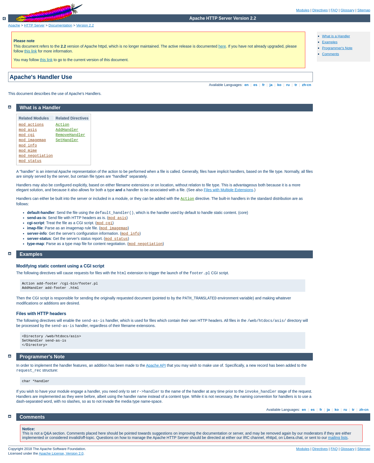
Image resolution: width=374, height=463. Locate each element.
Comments (330, 54)
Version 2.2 (85, 25)
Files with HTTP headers (41, 313)
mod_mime (28, 150)
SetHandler (67, 140)
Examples (329, 42)
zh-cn (306, 85)
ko (279, 85)
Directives (320, 10)
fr (263, 85)
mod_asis (28, 130)
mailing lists (337, 437)
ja (270, 85)
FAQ (334, 10)
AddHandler (67, 130)
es (255, 85)
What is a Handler (336, 36)
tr (296, 85)
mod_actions (31, 125)
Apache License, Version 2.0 (61, 453)
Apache (14, 25)
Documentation (60, 25)
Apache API (156, 365)
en (247, 85)
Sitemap (363, 10)
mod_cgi (27, 135)
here (222, 46)
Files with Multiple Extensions (228, 190)
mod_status (30, 161)
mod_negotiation (36, 156)
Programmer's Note (337, 48)
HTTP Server (34, 25)
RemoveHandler (70, 135)
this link (30, 51)
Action (62, 125)
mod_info (28, 145)
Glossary (347, 10)
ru (288, 85)
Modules (302, 10)
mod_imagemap (32, 140)
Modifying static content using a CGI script (60, 266)
